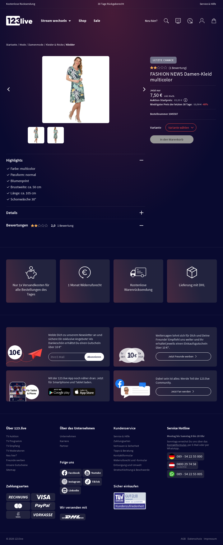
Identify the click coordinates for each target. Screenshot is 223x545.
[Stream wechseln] (56, 21)
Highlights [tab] (74, 160)
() (178, 68)
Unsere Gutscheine (17, 465)
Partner (64, 446)
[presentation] (8, 90)
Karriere (64, 441)
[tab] (75, 225)
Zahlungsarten (122, 441)
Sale (97, 20)
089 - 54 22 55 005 (189, 474)
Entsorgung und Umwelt (128, 465)
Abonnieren (94, 357)
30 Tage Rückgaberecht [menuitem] (111, 4)
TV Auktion (12, 436)
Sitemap (11, 469)
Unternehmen (68, 436)
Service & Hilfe (122, 436)
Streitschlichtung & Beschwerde (132, 469)
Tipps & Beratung (123, 450)
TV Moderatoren (15, 450)
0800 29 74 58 (186, 464)
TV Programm (14, 441)
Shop (82, 20)
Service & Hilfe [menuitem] (208, 4)
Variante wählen (180, 127)
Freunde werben (15, 460)
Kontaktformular (123, 455)
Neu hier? (151, 21)
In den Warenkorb (171, 139)
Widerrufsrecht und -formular (130, 460)
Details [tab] (74, 212)
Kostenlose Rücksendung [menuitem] (20, 4)
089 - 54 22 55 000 (189, 456)
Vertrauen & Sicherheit (126, 446)
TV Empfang (13, 446)
